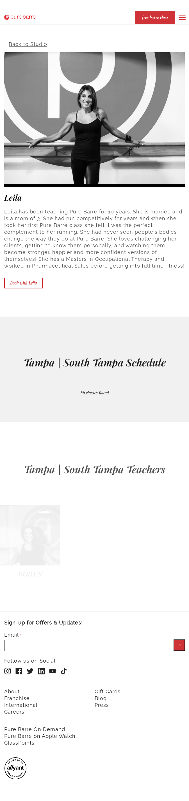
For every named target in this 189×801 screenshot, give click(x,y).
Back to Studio (28, 41)
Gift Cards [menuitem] (107, 688)
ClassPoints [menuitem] (19, 740)
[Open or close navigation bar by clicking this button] (182, 17)
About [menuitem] (12, 688)
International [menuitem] (21, 702)
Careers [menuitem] (14, 709)
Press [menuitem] (102, 702)
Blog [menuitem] (101, 695)
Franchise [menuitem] (17, 695)
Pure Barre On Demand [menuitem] (34, 726)
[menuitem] (15, 775)
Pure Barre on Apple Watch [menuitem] (40, 733)
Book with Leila (23, 280)
